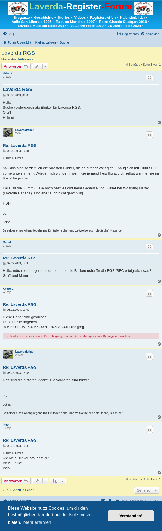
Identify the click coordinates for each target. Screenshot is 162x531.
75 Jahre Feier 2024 (124, 26)
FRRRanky (25, 59)
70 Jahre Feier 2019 (87, 26)
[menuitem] (8, 34)
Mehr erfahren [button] (37, 522)
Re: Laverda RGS (20, 145)
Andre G (8, 288)
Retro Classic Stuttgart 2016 (123, 22)
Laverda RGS (18, 53)
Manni (7, 242)
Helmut (7, 73)
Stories (64, 17)
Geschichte (43, 17)
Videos (80, 17)
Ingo (6, 424)
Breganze (22, 17)
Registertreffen (103, 17)
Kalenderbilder (132, 17)
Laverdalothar (24, 130)
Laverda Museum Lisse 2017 (42, 26)
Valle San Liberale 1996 (31, 22)
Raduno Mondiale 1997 (75, 22)
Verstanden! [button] (131, 516)
